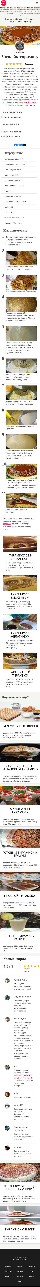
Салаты (20, 1276)
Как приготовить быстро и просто (3, 3)
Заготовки (8, 1271)
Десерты (32, 1267)
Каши (31, 1271)
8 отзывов (19, 63)
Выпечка (8, 1267)
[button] (37, 3)
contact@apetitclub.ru (20, 1259)
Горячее (20, 1267)
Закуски (20, 1271)
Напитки (8, 1276)
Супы (20, 1281)
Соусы (31, 1276)
